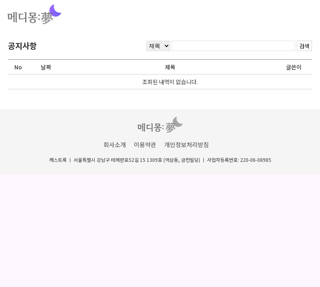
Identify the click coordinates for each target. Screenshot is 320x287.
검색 (304, 46)
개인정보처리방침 (186, 144)
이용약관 (145, 144)
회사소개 (114, 144)
